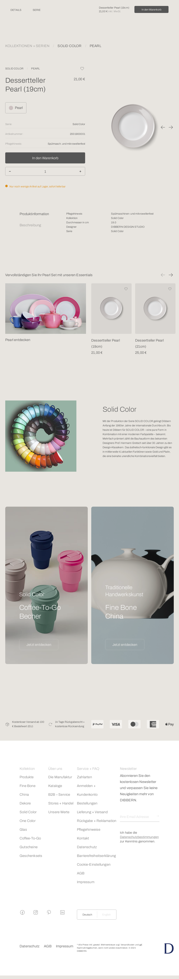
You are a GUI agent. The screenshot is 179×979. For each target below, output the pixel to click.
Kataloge (55, 786)
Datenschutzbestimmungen (139, 837)
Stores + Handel (60, 803)
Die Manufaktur (60, 777)
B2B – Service (59, 794)
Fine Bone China (27, 790)
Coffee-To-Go (30, 838)
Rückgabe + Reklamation (96, 821)
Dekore (25, 803)
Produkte (27, 777)
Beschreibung (30, 225)
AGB (81, 873)
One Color (27, 821)
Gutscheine (29, 847)
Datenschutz (87, 847)
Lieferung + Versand (92, 812)
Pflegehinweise (88, 829)
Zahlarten (84, 777)
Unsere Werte (58, 812)
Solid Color (28, 812)
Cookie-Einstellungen (93, 864)
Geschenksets (31, 856)
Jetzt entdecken (38, 645)
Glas (23, 829)
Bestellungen (87, 803)
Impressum (85, 882)
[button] (163, 127)
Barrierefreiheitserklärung (96, 856)
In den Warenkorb (151, 9)
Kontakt (83, 838)
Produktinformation (34, 214)
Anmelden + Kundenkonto (87, 790)
